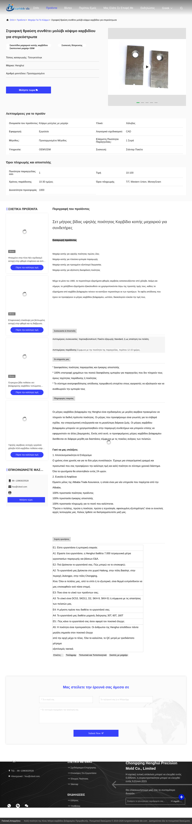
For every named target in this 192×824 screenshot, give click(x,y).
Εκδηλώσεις (148, 7)
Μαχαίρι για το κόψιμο (38, 20)
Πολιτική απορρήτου (11, 821)
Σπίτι (36, 7)
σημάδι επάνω (176, 801)
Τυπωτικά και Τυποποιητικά (92, 655)
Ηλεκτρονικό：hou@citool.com (24, 776)
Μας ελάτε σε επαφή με (118, 7)
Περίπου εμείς (87, 7)
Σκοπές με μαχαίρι (119, 655)
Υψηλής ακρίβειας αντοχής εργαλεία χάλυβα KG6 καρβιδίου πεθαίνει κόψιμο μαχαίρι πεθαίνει (26, 448)
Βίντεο (68, 7)
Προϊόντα (51, 7)
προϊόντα (21, 20)
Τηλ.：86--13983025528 (21, 771)
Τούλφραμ (71, 655)
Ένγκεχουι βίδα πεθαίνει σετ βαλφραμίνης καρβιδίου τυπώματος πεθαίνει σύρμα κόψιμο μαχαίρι (24, 385)
